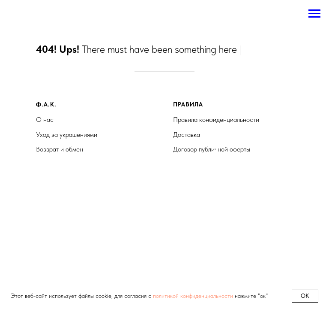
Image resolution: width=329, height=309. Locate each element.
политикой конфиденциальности (193, 295)
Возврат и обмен (59, 149)
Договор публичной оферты (211, 149)
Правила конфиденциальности (216, 119)
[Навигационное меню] (314, 13)
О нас (45, 119)
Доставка (186, 134)
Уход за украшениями (66, 134)
